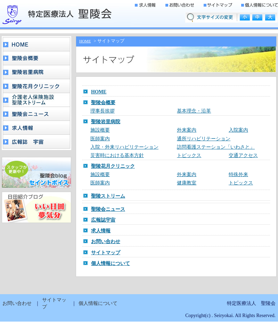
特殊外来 (238, 174)
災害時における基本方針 (117, 155)
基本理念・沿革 (194, 111)
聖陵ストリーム (108, 196)
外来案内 (186, 130)
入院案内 (238, 130)
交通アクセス (243, 155)
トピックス (189, 155)
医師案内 (100, 138)
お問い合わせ (105, 241)
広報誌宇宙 (103, 220)
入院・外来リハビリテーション (124, 147)
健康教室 (186, 182)
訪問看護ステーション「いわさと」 (216, 147)
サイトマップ (105, 252)
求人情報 (101, 230)
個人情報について (110, 263)
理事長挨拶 (102, 111)
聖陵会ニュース (108, 209)
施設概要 (100, 130)
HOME (85, 41)
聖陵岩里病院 (105, 121)
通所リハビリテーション (203, 138)
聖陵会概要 (103, 102)
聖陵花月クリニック (113, 166)
